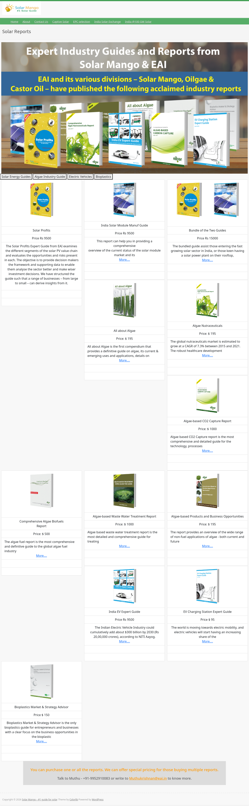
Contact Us (41, 21)
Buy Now (41, 302)
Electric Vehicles (80, 176)
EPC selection (81, 21)
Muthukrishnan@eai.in (148, 778)
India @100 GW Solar (138, 21)
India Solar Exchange (107, 21)
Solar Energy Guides (16, 176)
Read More (41, 294)
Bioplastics (103, 176)
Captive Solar (60, 21)
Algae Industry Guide (49, 176)
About (26, 21)
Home (14, 21)
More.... (124, 259)
